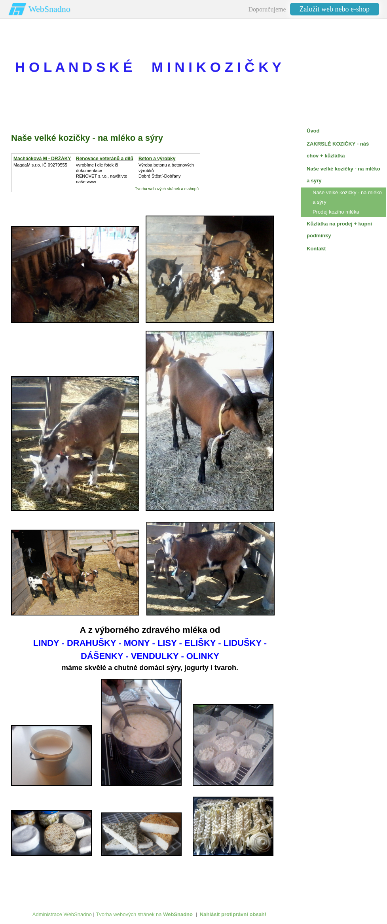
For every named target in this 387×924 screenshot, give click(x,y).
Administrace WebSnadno (62, 914)
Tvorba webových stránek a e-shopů (167, 189)
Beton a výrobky (156, 158)
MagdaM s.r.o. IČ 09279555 (40, 165)
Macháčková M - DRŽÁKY (42, 158)
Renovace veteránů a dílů (104, 158)
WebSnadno (49, 9)
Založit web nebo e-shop (335, 9)
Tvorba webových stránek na (144, 914)
